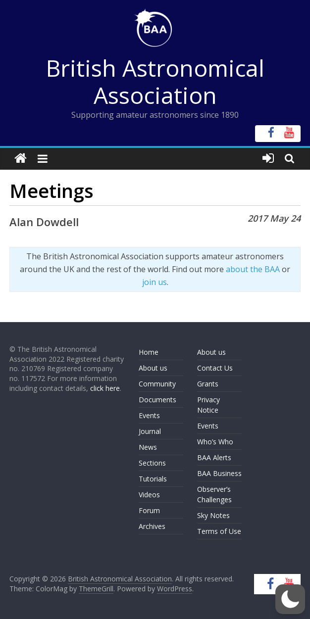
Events (149, 415)
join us (154, 282)
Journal (150, 431)
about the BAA (253, 269)
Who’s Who (215, 441)
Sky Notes (213, 515)
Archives (152, 526)
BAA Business (219, 473)
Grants (207, 383)
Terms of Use (219, 531)
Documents (157, 399)
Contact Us (215, 368)
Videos (149, 494)
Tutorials (153, 478)
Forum (149, 510)
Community (157, 383)
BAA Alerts (214, 457)
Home (148, 352)
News (148, 447)
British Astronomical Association (155, 81)
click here (105, 388)
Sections (152, 463)
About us (153, 368)
